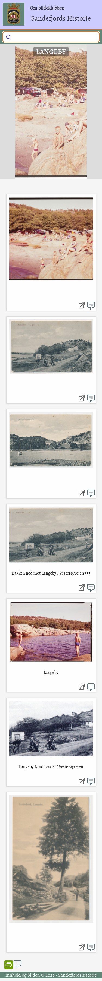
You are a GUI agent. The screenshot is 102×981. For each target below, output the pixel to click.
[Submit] (8, 36)
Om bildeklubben (47, 8)
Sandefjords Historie (61, 18)
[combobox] (51, 37)
